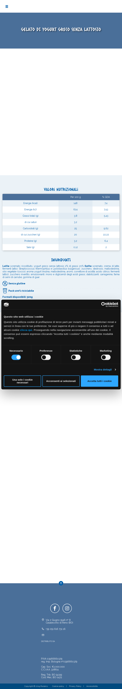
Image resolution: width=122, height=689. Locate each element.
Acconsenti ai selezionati (61, 381)
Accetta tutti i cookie (99, 381)
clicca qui (26, 329)
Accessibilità (92, 686)
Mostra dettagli (103, 369)
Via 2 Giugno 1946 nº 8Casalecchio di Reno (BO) (59, 621)
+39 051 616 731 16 (55, 629)
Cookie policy (58, 686)
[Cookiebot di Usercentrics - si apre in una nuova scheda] (103, 304)
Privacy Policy (75, 686)
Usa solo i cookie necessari (22, 381)
